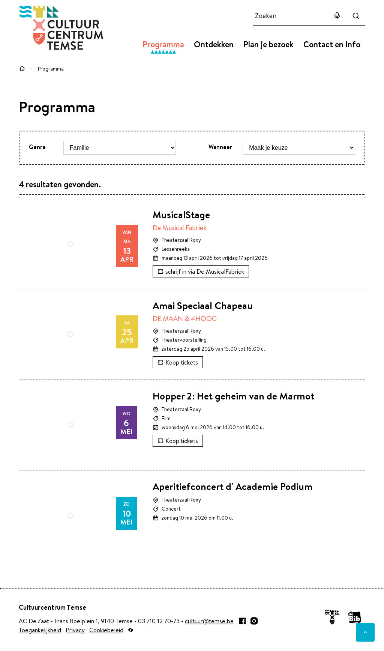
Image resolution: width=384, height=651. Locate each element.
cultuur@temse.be (209, 621)
